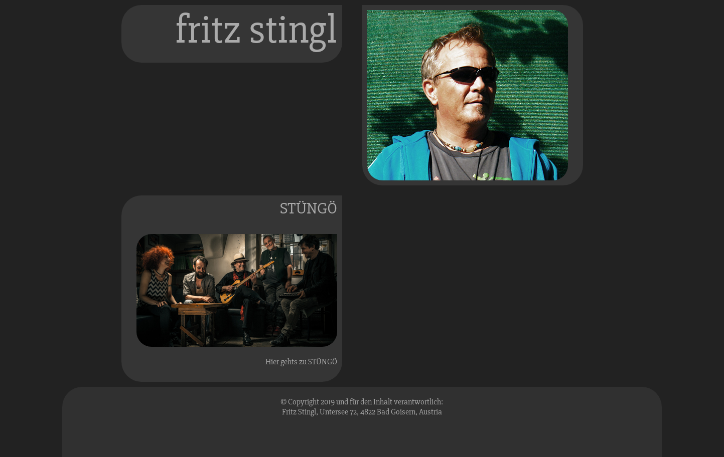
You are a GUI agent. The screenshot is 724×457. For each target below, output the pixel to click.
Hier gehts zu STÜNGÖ (301, 362)
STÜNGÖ (308, 208)
